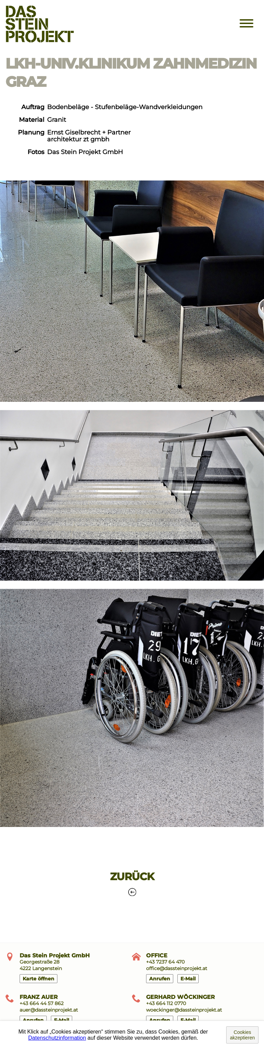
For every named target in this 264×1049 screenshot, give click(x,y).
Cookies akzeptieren (242, 1034)
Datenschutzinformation (57, 1038)
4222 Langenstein (41, 968)
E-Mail (188, 979)
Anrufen (159, 979)
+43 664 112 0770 (166, 1003)
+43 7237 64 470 (165, 962)
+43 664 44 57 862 (42, 1003)
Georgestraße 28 (39, 962)
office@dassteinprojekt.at (176, 968)
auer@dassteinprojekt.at (49, 1010)
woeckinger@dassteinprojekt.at (184, 1010)
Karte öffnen (38, 979)
